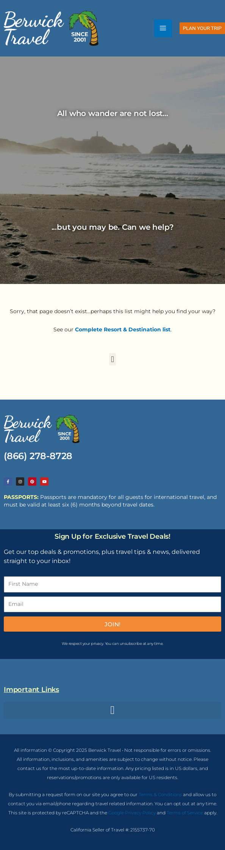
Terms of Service (185, 812)
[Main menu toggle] (163, 28)
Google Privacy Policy (132, 812)
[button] (202, 28)
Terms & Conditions (160, 794)
